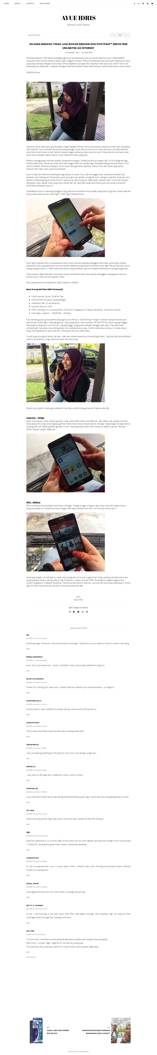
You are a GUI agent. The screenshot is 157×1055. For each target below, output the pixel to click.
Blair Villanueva (35, 679)
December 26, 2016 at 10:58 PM (36, 887)
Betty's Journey (34, 905)
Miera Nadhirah (34, 657)
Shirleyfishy (32, 723)
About (18, 3)
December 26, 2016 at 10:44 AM (37, 836)
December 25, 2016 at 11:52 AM (36, 682)
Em (27, 635)
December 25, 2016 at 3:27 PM (36, 726)
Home (6, 3)
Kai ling (30, 931)
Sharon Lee (32, 788)
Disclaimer (45, 3)
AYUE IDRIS (78, 18)
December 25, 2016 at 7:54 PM (36, 770)
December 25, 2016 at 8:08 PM (36, 792)
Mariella (30, 766)
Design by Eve (84, 1052)
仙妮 (28, 832)
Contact (30, 3)
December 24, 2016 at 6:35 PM (36, 660)
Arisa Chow (32, 883)
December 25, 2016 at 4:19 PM (36, 748)
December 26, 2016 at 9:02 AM (36, 814)
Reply (28, 649)
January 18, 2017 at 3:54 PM (35, 934)
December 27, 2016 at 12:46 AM (36, 909)
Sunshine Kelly (34, 701)
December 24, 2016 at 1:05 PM (36, 638)
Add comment (31, 957)
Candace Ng (32, 858)
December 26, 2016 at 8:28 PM (36, 861)
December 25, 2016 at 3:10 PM (36, 704)
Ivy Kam (30, 810)
